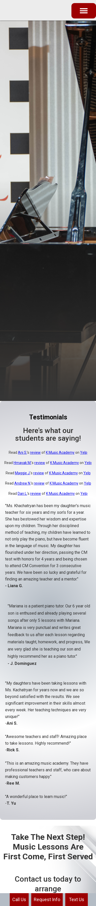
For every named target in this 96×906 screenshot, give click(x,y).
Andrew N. (22, 483)
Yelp (83, 452)
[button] (83, 10)
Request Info (47, 899)
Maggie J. (22, 473)
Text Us (76, 899)
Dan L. (22, 493)
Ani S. (22, 452)
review (35, 452)
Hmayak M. (22, 463)
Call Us (19, 899)
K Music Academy (60, 452)
